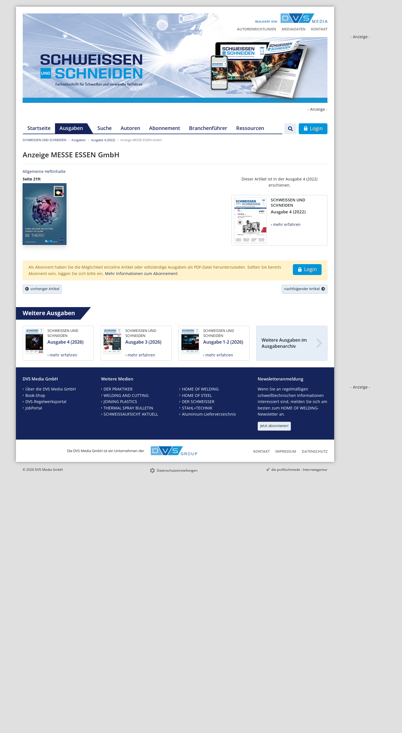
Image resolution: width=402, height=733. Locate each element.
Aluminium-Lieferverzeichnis (209, 414)
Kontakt (319, 29)
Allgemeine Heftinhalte (44, 171)
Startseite (39, 128)
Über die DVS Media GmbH (50, 389)
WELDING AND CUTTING (126, 395)
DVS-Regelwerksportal (45, 401)
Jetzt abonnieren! (274, 425)
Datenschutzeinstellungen (177, 470)
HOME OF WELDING (200, 389)
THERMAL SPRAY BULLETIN (128, 408)
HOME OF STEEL (197, 395)
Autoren (130, 128)
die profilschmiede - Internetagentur (299, 469)
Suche (104, 128)
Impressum (285, 451)
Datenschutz (314, 451)
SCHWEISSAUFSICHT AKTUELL (131, 414)
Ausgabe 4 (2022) (103, 140)
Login (313, 128)
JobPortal (33, 408)
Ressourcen (250, 128)
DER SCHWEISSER (198, 401)
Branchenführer (208, 128)
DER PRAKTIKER (118, 389)
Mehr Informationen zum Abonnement (141, 273)
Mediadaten (293, 29)
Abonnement (164, 128)
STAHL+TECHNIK (197, 408)
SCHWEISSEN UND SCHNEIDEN (44, 140)
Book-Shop (35, 395)
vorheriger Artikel (42, 288)
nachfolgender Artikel (304, 288)
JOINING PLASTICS (120, 401)
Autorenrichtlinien (256, 29)
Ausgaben (71, 128)
